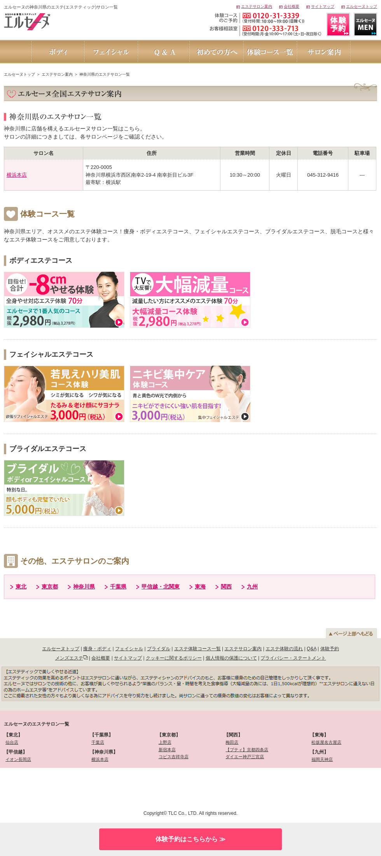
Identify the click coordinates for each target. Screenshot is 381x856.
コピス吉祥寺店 (174, 756)
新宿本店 (167, 749)
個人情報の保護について (231, 658)
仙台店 (11, 742)
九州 (252, 586)
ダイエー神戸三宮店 (244, 756)
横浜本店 (17, 175)
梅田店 (231, 742)
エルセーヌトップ (361, 6)
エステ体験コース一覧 (197, 648)
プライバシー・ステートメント (293, 658)
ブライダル (158, 648)
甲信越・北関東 (161, 586)
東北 (21, 586)
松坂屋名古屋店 (326, 742)
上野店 (165, 742)
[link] (45, 788)
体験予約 (329, 648)
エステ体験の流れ (284, 648)
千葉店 (97, 742)
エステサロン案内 (256, 6)
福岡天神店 (322, 759)
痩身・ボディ (97, 648)
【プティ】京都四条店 (246, 749)
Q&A (311, 648)
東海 (200, 586)
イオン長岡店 (18, 759)
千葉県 (118, 586)
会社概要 (291, 6)
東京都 (50, 586)
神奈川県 (84, 586)
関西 (226, 586)
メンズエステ (69, 658)
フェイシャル (129, 648)
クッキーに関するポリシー (174, 658)
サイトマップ (322, 6)
